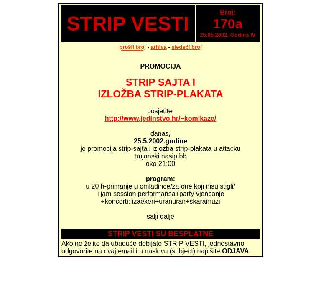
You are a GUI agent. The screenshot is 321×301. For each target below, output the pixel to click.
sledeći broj (186, 47)
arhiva (159, 47)
